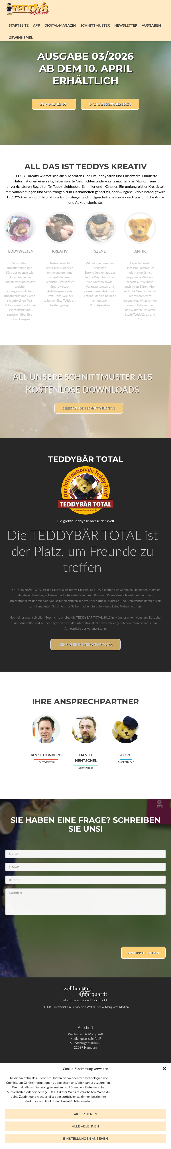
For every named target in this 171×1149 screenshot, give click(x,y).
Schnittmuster (95, 25)
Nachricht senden (143, 953)
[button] (164, 1068)
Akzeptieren (85, 1114)
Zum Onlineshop (54, 104)
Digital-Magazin (60, 25)
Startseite (18, 25)
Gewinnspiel (21, 37)
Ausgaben (151, 25)
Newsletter (125, 25)
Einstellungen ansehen (85, 1138)
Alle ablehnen (85, 1126)
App (36, 25)
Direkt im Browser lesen (110, 104)
